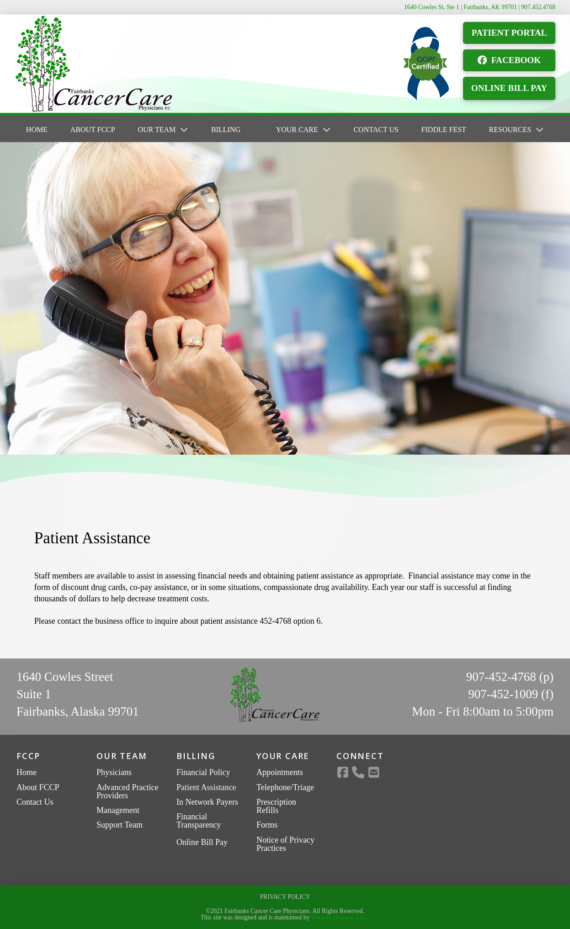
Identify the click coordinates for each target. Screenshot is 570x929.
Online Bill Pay (202, 842)
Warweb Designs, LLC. (340, 917)
